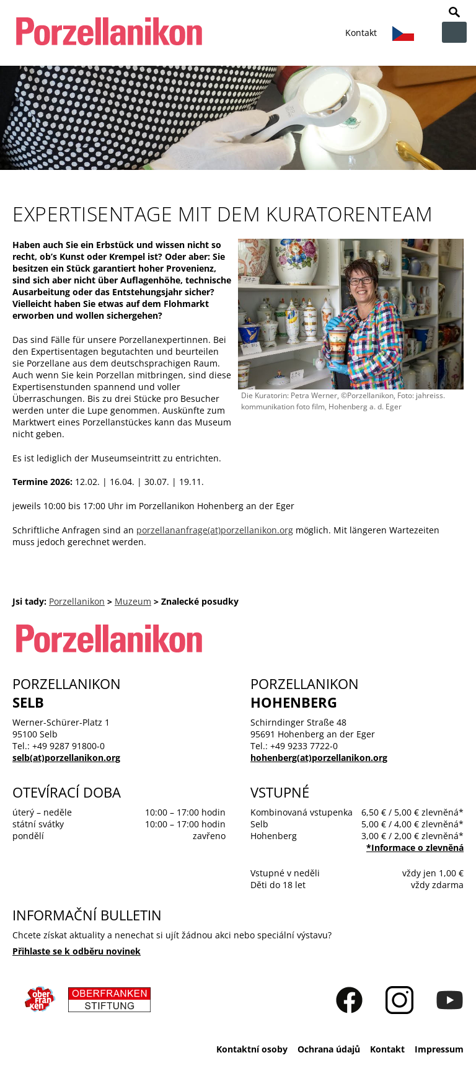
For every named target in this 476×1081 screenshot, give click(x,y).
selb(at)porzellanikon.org (66, 757)
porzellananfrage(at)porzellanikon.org (214, 530)
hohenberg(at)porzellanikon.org (318, 757)
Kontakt (361, 32)
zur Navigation (454, 32)
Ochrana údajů (329, 1049)
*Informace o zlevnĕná (415, 847)
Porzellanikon (77, 601)
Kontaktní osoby (252, 1049)
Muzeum (133, 601)
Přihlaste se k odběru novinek (76, 951)
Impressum (439, 1049)
